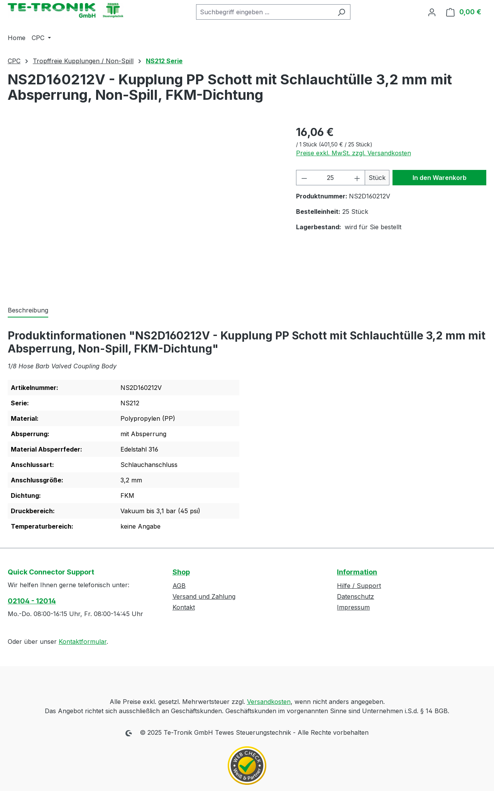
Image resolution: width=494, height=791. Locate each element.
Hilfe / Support (359, 585)
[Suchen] (341, 12)
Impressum (353, 607)
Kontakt (184, 607)
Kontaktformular (83, 641)
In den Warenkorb (440, 177)
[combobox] (264, 12)
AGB (179, 585)
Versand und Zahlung (204, 596)
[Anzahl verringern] (304, 177)
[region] (144, 207)
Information (357, 572)
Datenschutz (355, 596)
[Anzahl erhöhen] (357, 177)
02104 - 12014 (32, 601)
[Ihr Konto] (432, 12)
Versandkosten (269, 701)
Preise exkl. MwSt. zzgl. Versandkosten (353, 153)
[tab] (28, 310)
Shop (181, 572)
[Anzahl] (330, 177)
